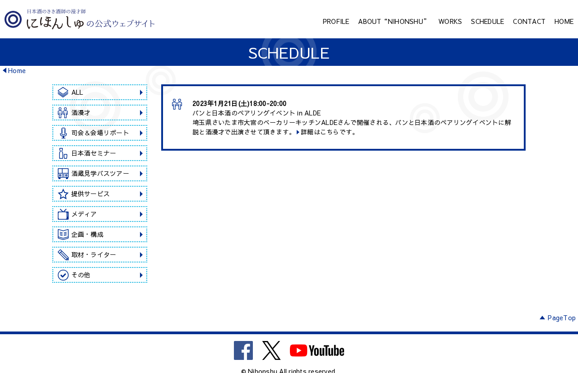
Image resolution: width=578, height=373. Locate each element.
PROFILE (336, 21)
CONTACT (529, 21)
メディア (84, 213)
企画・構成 (87, 234)
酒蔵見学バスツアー (100, 173)
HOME (564, 21)
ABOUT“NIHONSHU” (393, 21)
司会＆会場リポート (100, 132)
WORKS (450, 21)
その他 (81, 274)
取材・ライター (94, 254)
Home (17, 70)
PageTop (562, 317)
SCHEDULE (487, 21)
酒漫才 (81, 112)
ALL (77, 92)
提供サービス (90, 193)
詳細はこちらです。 (330, 131)
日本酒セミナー (94, 152)
